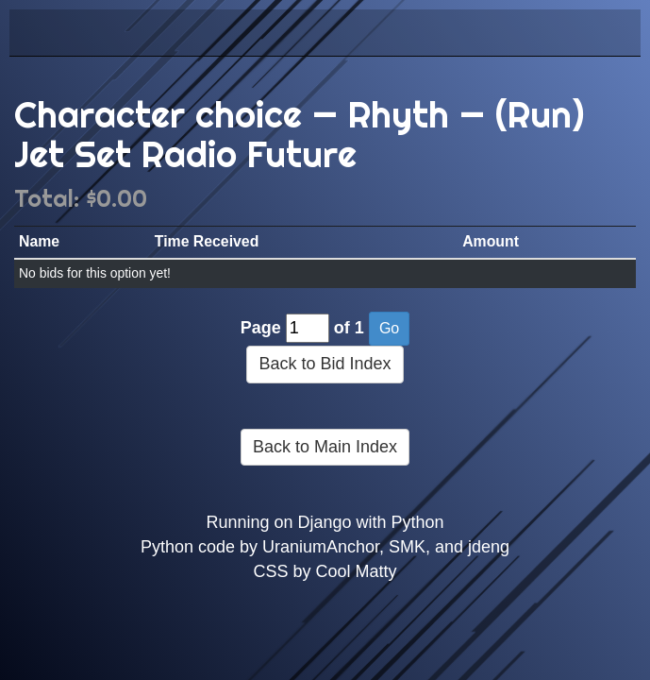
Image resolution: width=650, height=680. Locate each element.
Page (261, 327)
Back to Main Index (325, 446)
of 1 (349, 327)
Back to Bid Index (324, 363)
